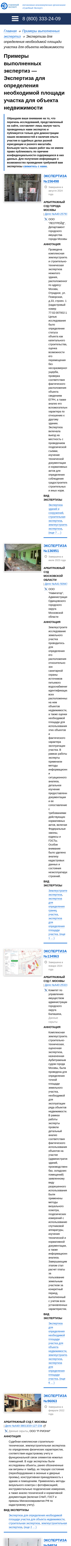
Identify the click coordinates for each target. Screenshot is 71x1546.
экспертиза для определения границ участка (56, 906)
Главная (10, 31)
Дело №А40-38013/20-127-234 (23, 1425)
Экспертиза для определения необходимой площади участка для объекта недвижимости (57, 1337)
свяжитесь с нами (35, 166)
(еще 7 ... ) (54, 532)
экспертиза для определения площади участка (56, 926)
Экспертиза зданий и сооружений (55, 509)
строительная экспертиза (24, 1523)
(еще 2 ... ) (30, 1527)
